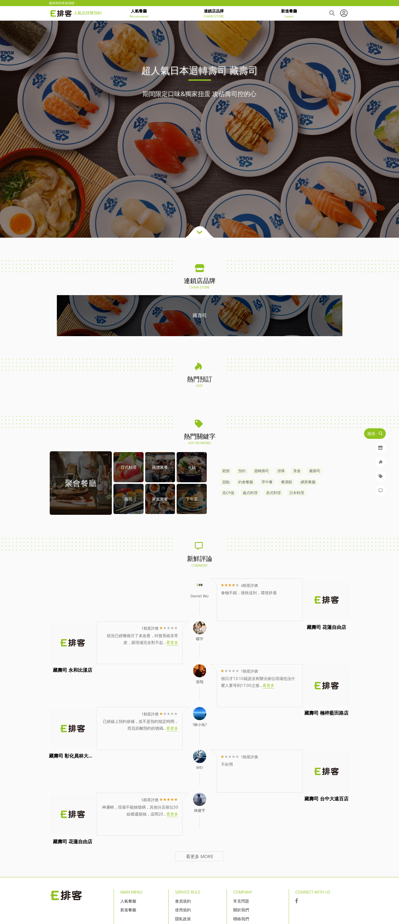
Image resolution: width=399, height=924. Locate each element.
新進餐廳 (128, 909)
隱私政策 (183, 918)
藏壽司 (314, 470)
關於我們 (241, 909)
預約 (242, 470)
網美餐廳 (308, 482)
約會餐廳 (245, 482)
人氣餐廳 (128, 901)
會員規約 (183, 901)
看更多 (199, 856)
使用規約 (183, 909)
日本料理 (296, 492)
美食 (297, 470)
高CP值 (228, 492)
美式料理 (273, 492)
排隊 (281, 470)
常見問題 (241, 901)
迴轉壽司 (261, 470)
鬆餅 (226, 470)
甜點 (226, 482)
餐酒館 (286, 482)
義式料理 (250, 492)
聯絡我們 (241, 918)
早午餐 (267, 482)
